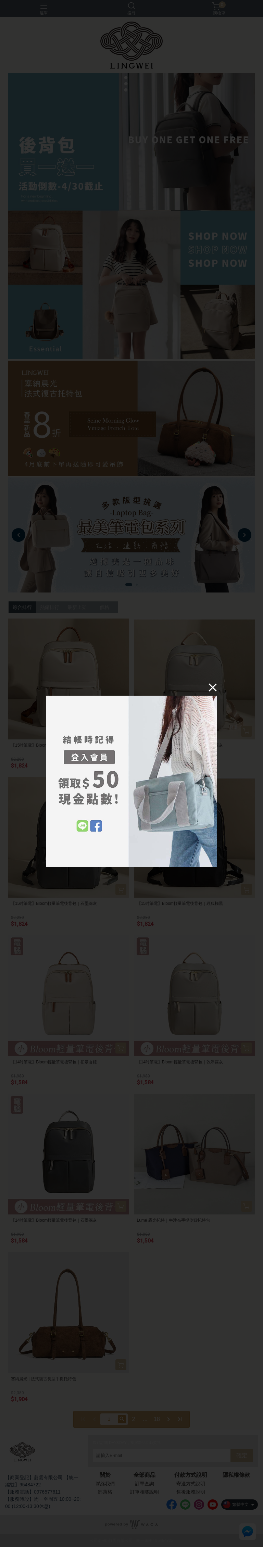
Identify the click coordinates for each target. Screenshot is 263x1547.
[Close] (213, 687)
